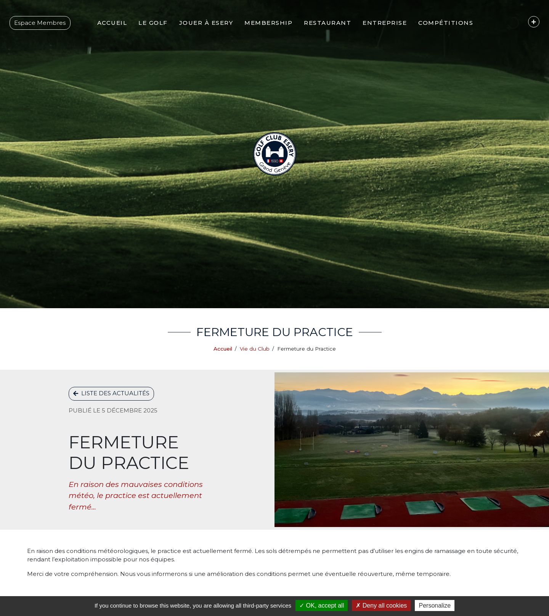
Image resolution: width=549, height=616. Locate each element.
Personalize (435, 605)
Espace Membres (43, 32)
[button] (147, 32)
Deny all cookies (381, 605)
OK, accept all (321, 605)
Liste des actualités (111, 393)
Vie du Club (255, 349)
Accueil (223, 349)
